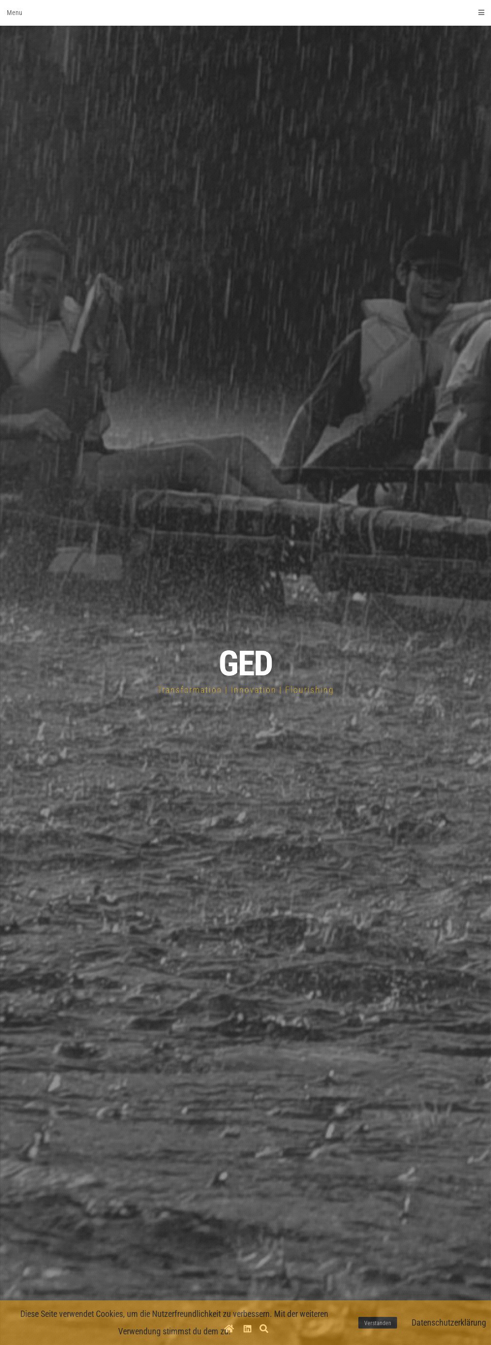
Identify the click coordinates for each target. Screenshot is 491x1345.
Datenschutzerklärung (449, 1322)
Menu (245, 12)
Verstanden (377, 1323)
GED (245, 663)
